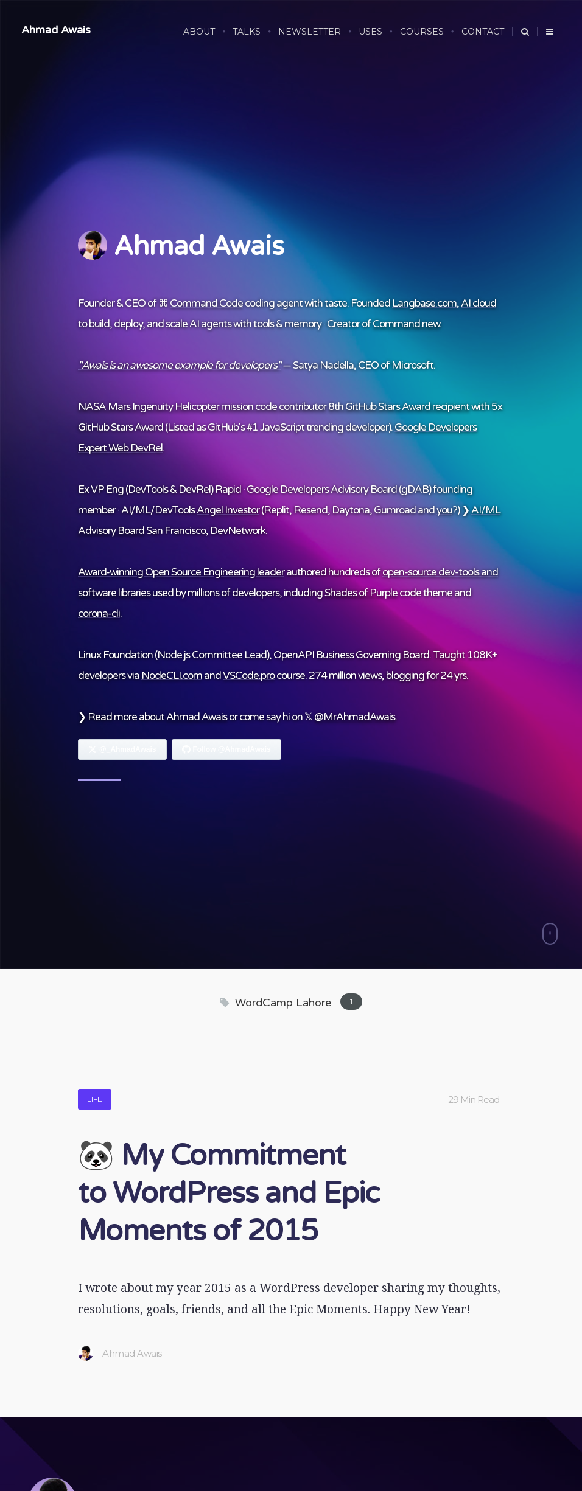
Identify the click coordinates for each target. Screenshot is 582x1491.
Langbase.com (424, 303)
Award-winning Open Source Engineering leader (181, 572)
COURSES (422, 31)
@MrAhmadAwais (354, 717)
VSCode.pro (249, 675)
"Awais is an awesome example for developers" (179, 365)
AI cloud (478, 303)
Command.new (406, 324)
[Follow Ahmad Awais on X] (122, 749)
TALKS (247, 31)
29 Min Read (473, 1099)
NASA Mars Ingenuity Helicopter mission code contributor (202, 406)
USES (370, 31)
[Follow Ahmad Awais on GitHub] (226, 749)
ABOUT (199, 31)
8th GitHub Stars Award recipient (398, 406)
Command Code (206, 303)
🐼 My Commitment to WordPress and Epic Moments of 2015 (228, 1193)
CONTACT (482, 31)
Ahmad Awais (56, 29)
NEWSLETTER (309, 31)
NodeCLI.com (171, 675)
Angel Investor (228, 510)
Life (94, 1098)
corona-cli (99, 613)
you (444, 510)
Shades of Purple (361, 592)
